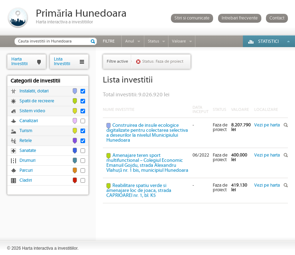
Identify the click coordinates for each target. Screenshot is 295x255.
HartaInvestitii (19, 61)
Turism (26, 131)
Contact (276, 18)
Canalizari (29, 121)
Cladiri (26, 180)
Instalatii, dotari (34, 91)
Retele (26, 140)
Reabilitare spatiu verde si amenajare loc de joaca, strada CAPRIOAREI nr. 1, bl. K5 (138, 190)
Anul (129, 41)
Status (153, 41)
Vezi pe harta (267, 125)
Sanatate (28, 150)
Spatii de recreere (37, 101)
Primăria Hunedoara (81, 13)
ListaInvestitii (62, 61)
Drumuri (27, 160)
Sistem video (32, 111)
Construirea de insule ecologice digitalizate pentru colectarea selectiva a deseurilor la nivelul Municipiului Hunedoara (147, 133)
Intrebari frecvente (240, 18)
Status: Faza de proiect (162, 61)
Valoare (179, 41)
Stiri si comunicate (192, 18)
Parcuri (26, 170)
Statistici (268, 41)
